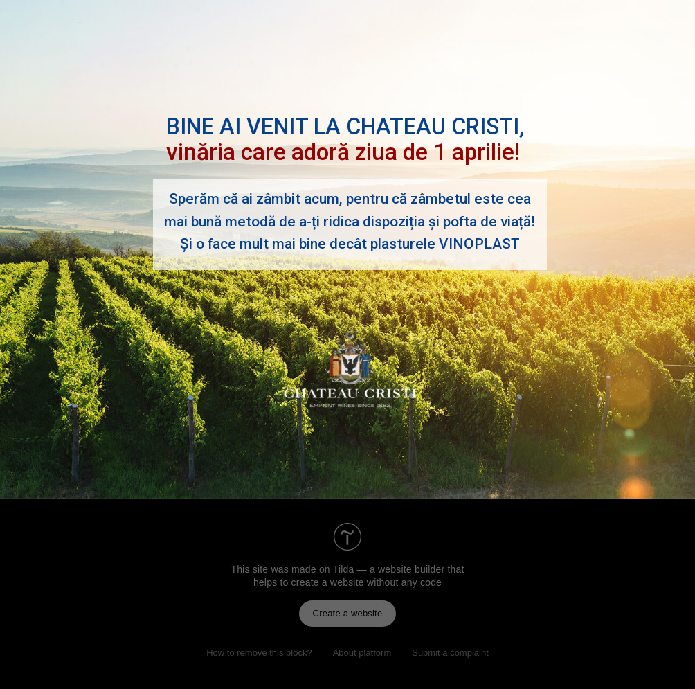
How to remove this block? (259, 652)
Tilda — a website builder (389, 569)
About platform (362, 652)
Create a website (348, 613)
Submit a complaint (450, 652)
